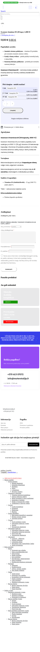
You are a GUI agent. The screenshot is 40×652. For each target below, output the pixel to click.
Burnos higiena (12, 586)
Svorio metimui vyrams (19, 524)
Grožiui (10, 507)
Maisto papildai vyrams (15, 601)
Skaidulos (15, 489)
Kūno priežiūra (8, 549)
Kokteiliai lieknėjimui (18, 487)
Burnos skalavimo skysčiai (20, 588)
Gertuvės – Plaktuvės (18, 541)
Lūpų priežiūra (16, 582)
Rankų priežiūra (16, 557)
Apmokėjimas (12, 474)
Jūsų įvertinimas (6, 226)
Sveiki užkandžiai (13, 515)
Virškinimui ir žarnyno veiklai (21, 505)
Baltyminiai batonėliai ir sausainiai (22, 517)
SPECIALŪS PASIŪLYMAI (12, 480)
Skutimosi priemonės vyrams (20, 584)
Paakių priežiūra (16, 581)
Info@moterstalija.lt (9, 411)
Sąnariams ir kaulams (18, 502)
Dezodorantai (16, 619)
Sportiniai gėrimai (17, 520)
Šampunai (15, 567)
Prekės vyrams (8, 593)
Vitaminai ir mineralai (14, 495)
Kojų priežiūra (16, 559)
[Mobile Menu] (3, 7)
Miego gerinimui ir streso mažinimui (23, 500)
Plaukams (11, 566)
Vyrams (10, 522)
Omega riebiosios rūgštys (19, 499)
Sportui (14, 527)
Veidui (10, 574)
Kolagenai (15, 510)
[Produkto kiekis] (8, 103)
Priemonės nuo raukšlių (19, 577)
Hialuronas (15, 512)
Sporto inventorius (17, 547)
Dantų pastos (15, 589)
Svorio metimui (12, 484)
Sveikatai (14, 604)
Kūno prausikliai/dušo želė (20, 554)
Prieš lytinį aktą (16, 536)
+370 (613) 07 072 (8, 413)
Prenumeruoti (33, 447)
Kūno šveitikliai (16, 562)
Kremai (14, 618)
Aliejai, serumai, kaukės (19, 571)
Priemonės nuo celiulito (19, 552)
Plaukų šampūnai (17, 616)
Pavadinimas (6, 249)
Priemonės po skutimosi (19, 599)
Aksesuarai (11, 539)
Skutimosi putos (16, 596)
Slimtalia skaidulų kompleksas (8, 297)
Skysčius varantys (17, 494)
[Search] (1, 18)
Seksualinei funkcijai (14, 531)
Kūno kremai (16, 556)
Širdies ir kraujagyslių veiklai (20, 504)
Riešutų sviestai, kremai (19, 519)
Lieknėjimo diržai (17, 544)
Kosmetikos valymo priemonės (21, 579)
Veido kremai (16, 576)
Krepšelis (4, 474)
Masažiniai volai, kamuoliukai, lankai (23, 546)
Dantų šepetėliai (16, 591)
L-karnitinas (15, 492)
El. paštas (5, 253)
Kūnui (10, 551)
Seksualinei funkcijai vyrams (20, 526)
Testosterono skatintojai (19, 529)
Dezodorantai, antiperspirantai (21, 561)
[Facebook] (38, 127)
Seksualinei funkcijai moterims (21, 534)
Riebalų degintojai (17, 485)
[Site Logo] (12, 8)
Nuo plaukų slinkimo (18, 572)
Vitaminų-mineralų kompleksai (21, 497)
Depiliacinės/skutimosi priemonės (22, 564)
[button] (3, 11)
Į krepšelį (12, 110)
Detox (13, 490)
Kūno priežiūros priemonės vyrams (18, 613)
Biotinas (14, 514)
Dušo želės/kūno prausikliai (20, 614)
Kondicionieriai (16, 569)
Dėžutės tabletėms (17, 542)
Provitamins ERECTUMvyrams (8, 317)
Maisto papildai (9, 482)
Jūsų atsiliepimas (7, 230)
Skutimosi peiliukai (17, 598)
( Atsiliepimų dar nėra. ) (8, 35)
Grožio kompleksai (17, 509)
